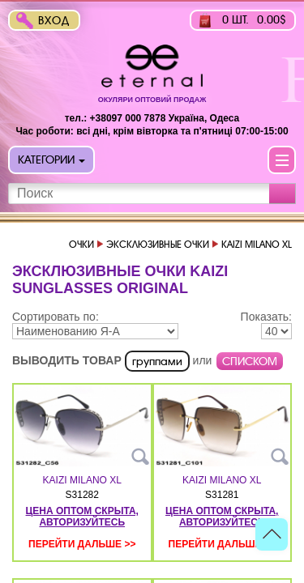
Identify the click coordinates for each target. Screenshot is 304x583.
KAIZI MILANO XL (82, 480)
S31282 (82, 494)
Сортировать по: (55, 316)
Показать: (266, 316)
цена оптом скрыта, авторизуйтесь (82, 516)
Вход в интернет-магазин (57, 22)
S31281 (221, 494)
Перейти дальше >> (81, 544)
